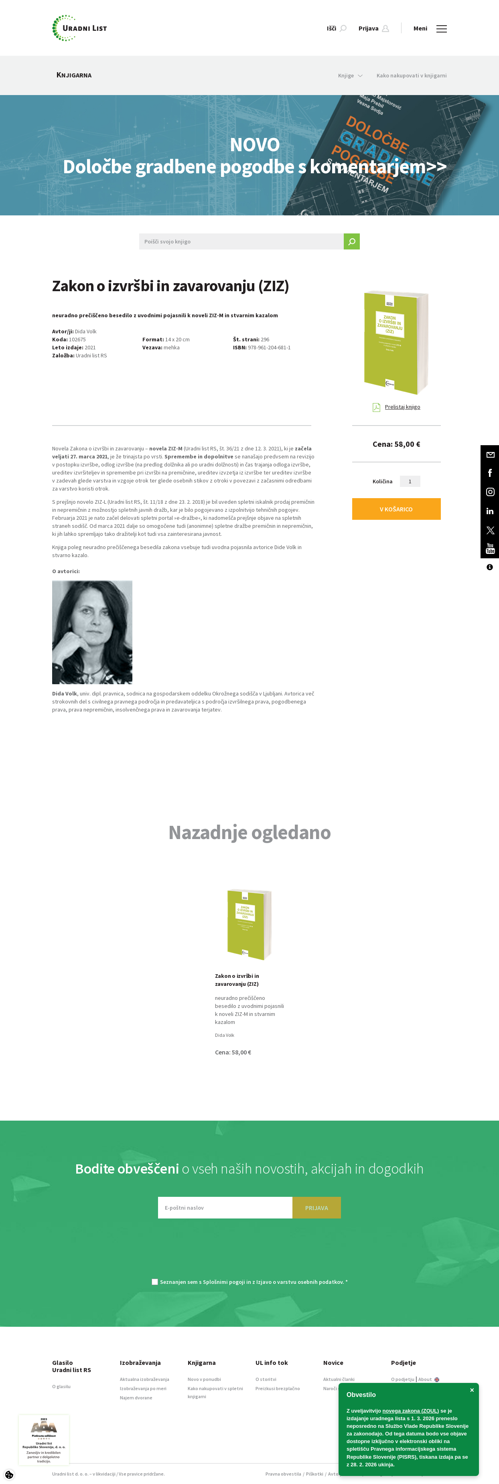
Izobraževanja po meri (143, 1388)
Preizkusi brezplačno (278, 1388)
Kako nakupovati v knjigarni (412, 75)
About (428, 1379)
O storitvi (266, 1379)
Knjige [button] (350, 75)
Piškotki (314, 1474)
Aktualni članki (339, 1379)
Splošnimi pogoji (224, 1281)
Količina (383, 481)
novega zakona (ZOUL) (411, 1411)
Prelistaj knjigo (396, 407)
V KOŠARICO (396, 509)
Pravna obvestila (283, 1474)
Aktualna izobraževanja (144, 1379)
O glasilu (61, 1386)
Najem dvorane (136, 1398)
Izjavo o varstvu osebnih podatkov (299, 1281)
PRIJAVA (316, 1208)
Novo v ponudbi (204, 1379)
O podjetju (402, 1379)
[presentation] (249, 1252)
